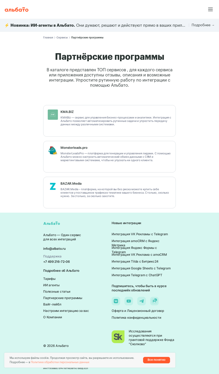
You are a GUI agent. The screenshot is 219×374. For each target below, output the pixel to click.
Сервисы (62, 37)
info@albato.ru (54, 249)
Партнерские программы (62, 298)
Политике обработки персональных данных (60, 362)
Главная (48, 37)
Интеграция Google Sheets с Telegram (141, 268)
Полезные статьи (56, 291)
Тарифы (49, 279)
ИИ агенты (51, 285)
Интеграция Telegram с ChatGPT (137, 275)
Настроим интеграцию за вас (66, 311)
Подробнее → (203, 25)
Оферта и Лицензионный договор (138, 311)
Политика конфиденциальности (136, 318)
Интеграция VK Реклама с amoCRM (139, 255)
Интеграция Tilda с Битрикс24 (135, 261)
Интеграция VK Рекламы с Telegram (140, 234)
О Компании (52, 317)
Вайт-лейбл (52, 304)
